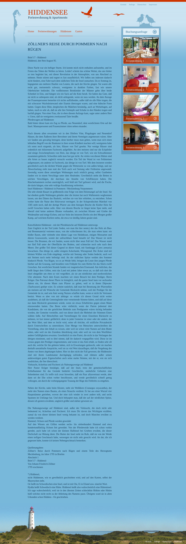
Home (31, 31)
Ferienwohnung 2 (135, 89)
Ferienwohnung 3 (135, 118)
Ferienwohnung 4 (135, 147)
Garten (78, 31)
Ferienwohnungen (47, 31)
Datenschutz (141, 5)
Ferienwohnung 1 (135, 60)
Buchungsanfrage (136, 31)
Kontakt (123, 5)
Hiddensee (65, 31)
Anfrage (132, 5)
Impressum (153, 5)
